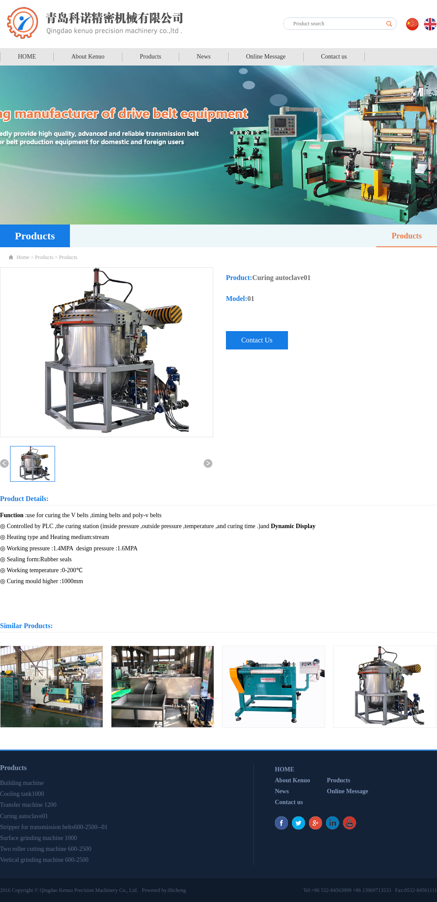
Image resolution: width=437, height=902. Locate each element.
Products (150, 56)
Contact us (334, 56)
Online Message (266, 56)
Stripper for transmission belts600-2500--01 (54, 827)
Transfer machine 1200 (28, 805)
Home (23, 257)
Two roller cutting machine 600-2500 (45, 849)
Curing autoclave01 (24, 816)
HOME (27, 56)
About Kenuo (87, 56)
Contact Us (257, 340)
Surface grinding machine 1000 (38, 838)
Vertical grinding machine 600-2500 (44, 860)
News (204, 56)
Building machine (22, 783)
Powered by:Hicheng (164, 890)
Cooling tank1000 (22, 794)
